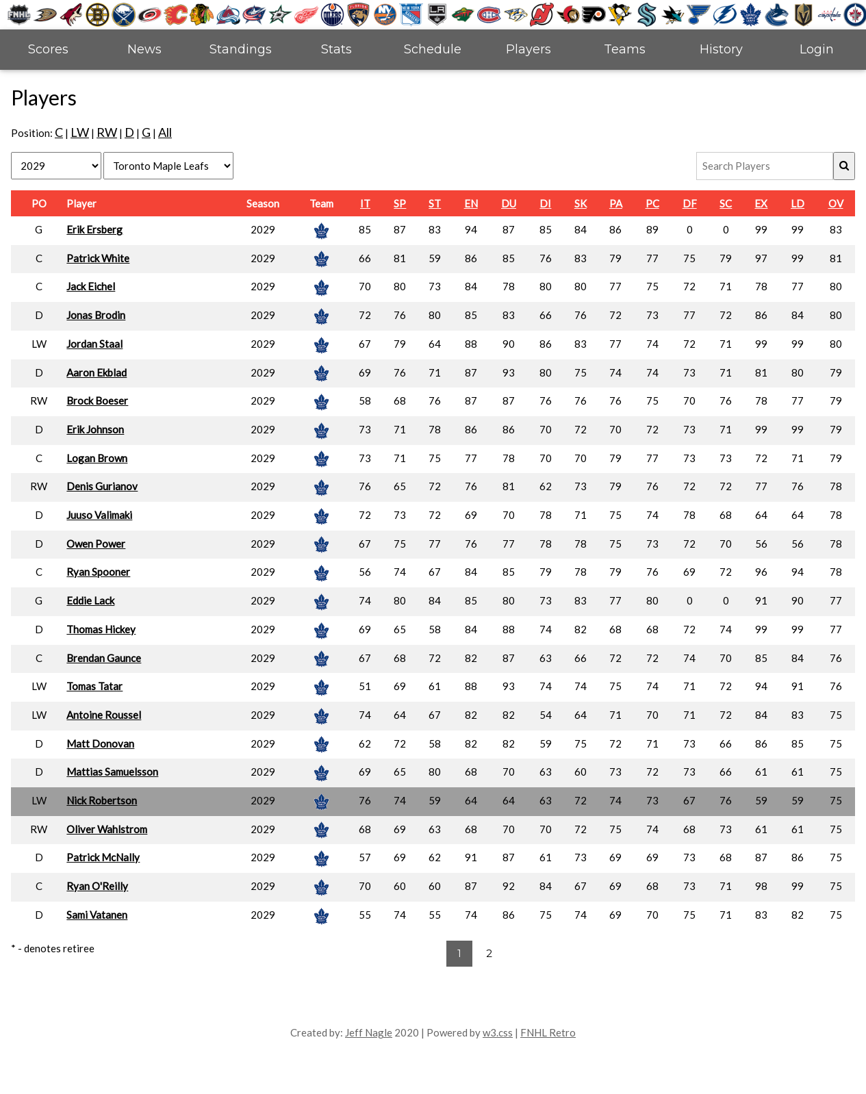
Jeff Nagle (368, 1032)
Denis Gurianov (102, 486)
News (144, 49)
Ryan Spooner (98, 571)
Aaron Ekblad (96, 372)
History (721, 49)
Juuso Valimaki (99, 515)
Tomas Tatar (94, 686)
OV (835, 203)
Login (817, 49)
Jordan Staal (94, 344)
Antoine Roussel (103, 715)
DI (545, 203)
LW (80, 132)
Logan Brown (96, 458)
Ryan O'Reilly (97, 886)
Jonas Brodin (95, 315)
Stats (336, 49)
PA (615, 203)
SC (725, 203)
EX (760, 203)
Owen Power (95, 543)
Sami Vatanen (96, 914)
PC (652, 203)
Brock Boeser (97, 400)
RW (107, 132)
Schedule (432, 49)
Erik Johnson (95, 429)
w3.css (498, 1032)
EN (471, 203)
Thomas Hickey (101, 629)
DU (508, 203)
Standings (240, 49)
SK (580, 203)
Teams (625, 49)
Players (528, 49)
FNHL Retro (548, 1032)
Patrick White (97, 258)
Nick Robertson (101, 800)
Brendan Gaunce (103, 658)
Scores (48, 49)
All (165, 132)
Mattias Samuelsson (112, 771)
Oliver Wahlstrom (106, 829)
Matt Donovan (100, 743)
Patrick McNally (103, 857)
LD (797, 203)
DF (690, 203)
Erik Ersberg (94, 229)
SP (400, 203)
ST (435, 203)
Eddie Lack (90, 600)
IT (365, 203)
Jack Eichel (90, 286)
